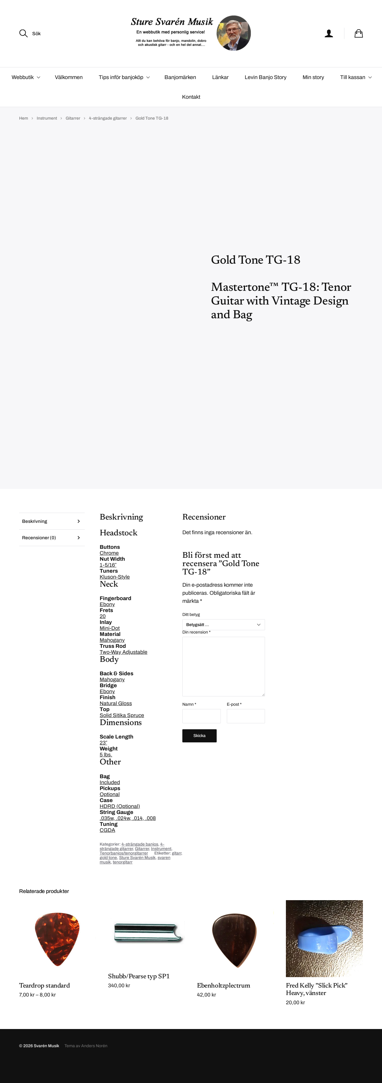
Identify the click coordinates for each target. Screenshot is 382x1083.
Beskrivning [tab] (34, 540)
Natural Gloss (116, 723)
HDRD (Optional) (120, 826)
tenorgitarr (123, 881)
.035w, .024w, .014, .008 (128, 838)
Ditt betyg (191, 634)
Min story (313, 97)
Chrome (109, 573)
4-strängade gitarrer (108, 137)
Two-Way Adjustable (124, 672)
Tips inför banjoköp (121, 97)
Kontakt (191, 116)
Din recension (196, 652)
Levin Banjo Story (265, 97)
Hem (23, 137)
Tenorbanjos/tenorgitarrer (124, 872)
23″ (103, 762)
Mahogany (112, 660)
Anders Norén (94, 1066)
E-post (234, 724)
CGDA (107, 849)
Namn (189, 724)
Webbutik (23, 97)
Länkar (220, 97)
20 (103, 636)
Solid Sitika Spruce (122, 735)
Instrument (47, 137)
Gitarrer (73, 137)
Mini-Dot (110, 648)
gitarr (176, 872)
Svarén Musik (46, 1066)
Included (110, 802)
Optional (110, 814)
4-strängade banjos (139, 863)
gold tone (108, 877)
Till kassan (352, 97)
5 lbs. (106, 774)
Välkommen (69, 97)
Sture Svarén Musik (137, 877)
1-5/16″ (108, 585)
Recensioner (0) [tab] (39, 557)
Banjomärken (180, 97)
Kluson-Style (115, 597)
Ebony (107, 624)
